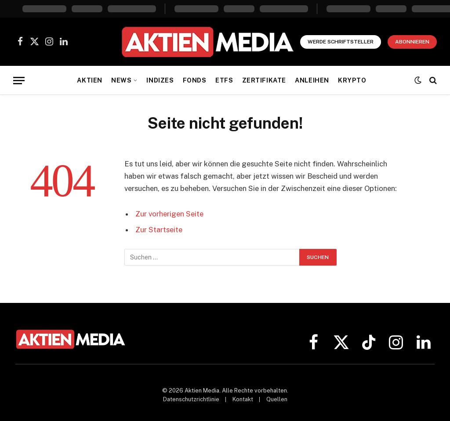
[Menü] (19, 80)
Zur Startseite (158, 229)
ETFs (224, 80)
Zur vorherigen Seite (169, 213)
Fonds (195, 80)
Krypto (352, 80)
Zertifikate (264, 80)
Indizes (160, 80)
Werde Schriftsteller (341, 42)
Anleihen (312, 80)
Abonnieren (412, 42)
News (121, 80)
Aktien (89, 80)
